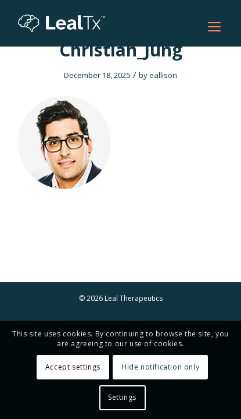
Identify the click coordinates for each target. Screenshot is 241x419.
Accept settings (72, 367)
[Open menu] (214, 27)
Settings (122, 397)
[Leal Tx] (100, 23)
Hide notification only (160, 367)
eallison (163, 75)
